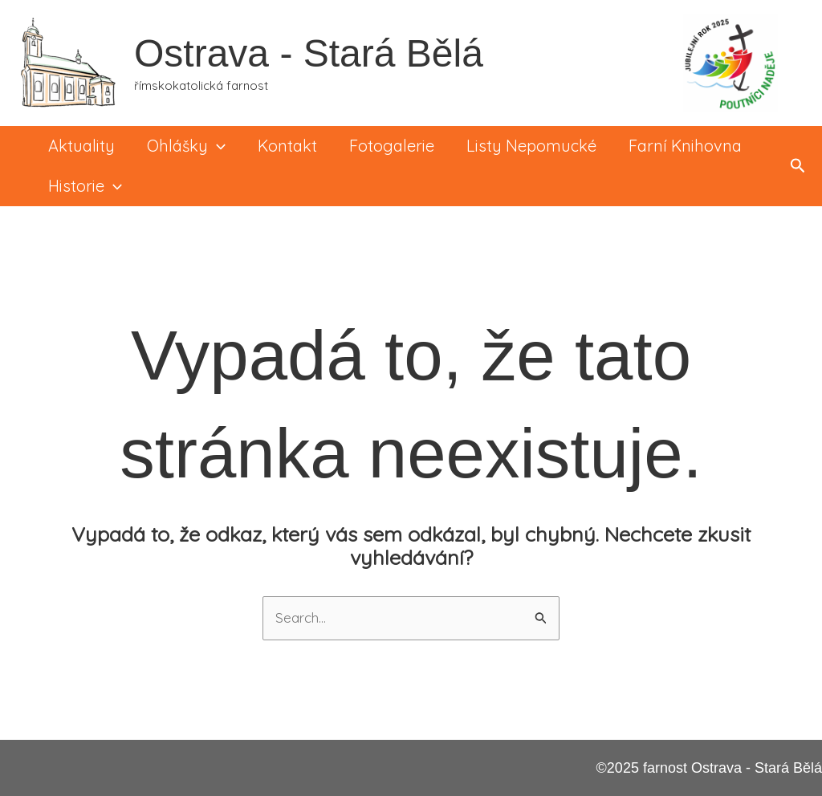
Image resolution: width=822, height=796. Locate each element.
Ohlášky (186, 146)
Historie (85, 186)
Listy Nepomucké (531, 146)
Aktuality (81, 146)
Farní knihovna (685, 146)
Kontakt (287, 146)
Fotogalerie (391, 146)
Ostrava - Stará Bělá (308, 53)
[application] (217, 146)
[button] (798, 166)
